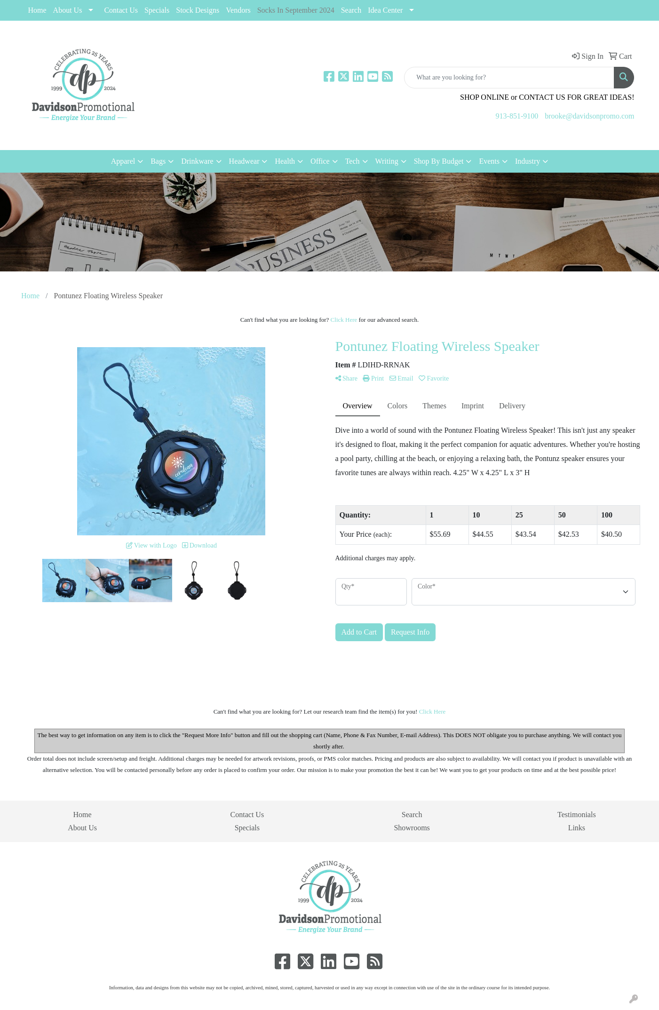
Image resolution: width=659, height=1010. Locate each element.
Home (37, 10)
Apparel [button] (123, 161)
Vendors (238, 10)
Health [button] (285, 161)
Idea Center (385, 10)
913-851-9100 (517, 116)
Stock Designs (197, 10)
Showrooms (411, 828)
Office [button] (320, 161)
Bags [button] (158, 161)
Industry (527, 161)
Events (489, 161)
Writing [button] (386, 161)
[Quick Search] (509, 77)
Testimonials (576, 815)
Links (576, 828)
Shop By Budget (439, 161)
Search (351, 10)
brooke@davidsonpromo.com (589, 116)
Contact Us (121, 10)
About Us (67, 10)
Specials (247, 828)
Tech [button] (352, 161)
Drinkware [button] (197, 161)
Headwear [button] (244, 161)
